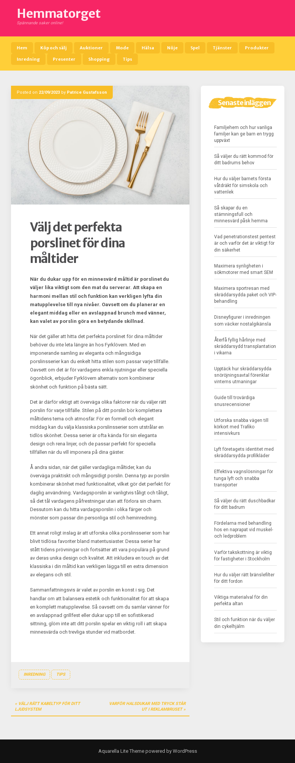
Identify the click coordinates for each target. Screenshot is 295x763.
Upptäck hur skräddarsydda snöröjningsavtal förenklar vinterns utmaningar (242, 375)
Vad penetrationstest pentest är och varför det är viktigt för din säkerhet (245, 243)
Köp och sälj (53, 47)
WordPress (184, 751)
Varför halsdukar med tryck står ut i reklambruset (147, 706)
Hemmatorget (59, 13)
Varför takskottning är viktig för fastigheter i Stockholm (243, 556)
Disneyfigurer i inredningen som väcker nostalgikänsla (242, 320)
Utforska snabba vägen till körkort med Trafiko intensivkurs (241, 427)
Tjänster (222, 47)
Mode (122, 47)
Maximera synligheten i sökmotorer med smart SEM (243, 269)
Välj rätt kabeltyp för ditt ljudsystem (47, 706)
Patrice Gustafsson (87, 92)
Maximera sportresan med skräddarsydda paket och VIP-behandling (245, 295)
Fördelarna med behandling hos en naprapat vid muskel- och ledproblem (243, 530)
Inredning (28, 59)
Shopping (99, 59)
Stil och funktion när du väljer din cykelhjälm (244, 623)
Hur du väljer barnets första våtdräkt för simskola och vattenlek (242, 185)
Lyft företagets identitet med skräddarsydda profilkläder (244, 452)
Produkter (257, 47)
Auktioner (91, 47)
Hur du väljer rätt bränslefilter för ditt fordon (244, 578)
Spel (195, 47)
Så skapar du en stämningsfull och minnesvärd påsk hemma (241, 214)
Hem (22, 47)
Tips (127, 59)
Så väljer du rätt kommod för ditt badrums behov (243, 159)
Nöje (172, 47)
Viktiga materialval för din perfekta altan (241, 600)
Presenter (64, 59)
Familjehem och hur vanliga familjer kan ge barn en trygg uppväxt (244, 134)
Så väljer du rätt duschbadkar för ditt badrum (244, 504)
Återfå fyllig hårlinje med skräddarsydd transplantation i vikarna (245, 346)
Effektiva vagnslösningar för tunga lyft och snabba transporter (243, 478)
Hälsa (148, 47)
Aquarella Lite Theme (121, 751)
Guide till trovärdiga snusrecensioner (234, 401)
